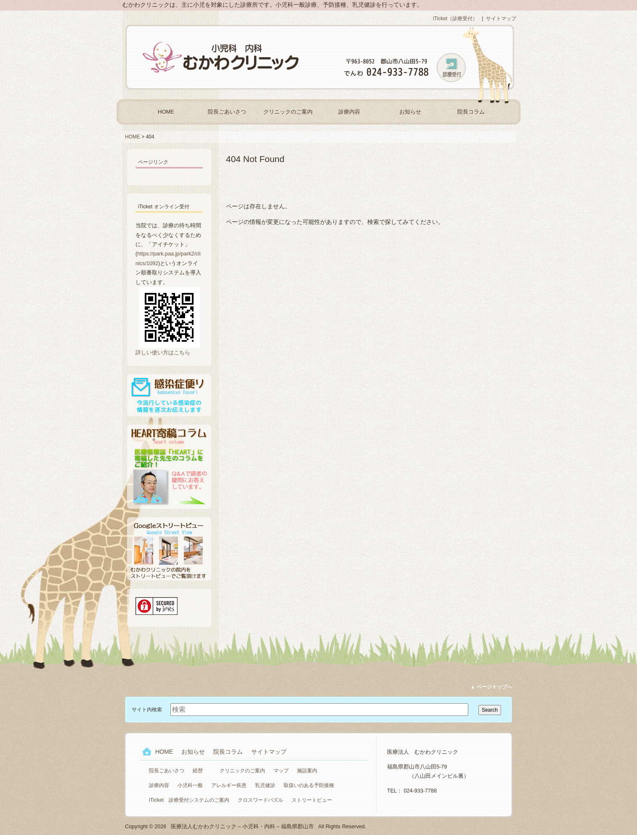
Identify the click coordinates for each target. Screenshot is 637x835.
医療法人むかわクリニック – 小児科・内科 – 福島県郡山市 (222, 57)
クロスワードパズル (260, 800)
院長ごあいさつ (227, 112)
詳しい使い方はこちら (162, 353)
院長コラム (471, 112)
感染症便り (169, 395)
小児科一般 (190, 785)
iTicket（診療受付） (455, 18)
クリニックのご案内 (288, 112)
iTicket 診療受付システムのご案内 (189, 800)
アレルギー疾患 (229, 785)
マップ (281, 771)
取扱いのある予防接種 (309, 785)
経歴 (198, 771)
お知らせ (410, 112)
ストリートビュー (312, 800)
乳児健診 (265, 785)
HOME (166, 112)
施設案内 (307, 771)
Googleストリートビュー (169, 548)
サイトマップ (501, 18)
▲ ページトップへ (491, 687)
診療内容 (349, 112)
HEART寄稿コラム (169, 467)
